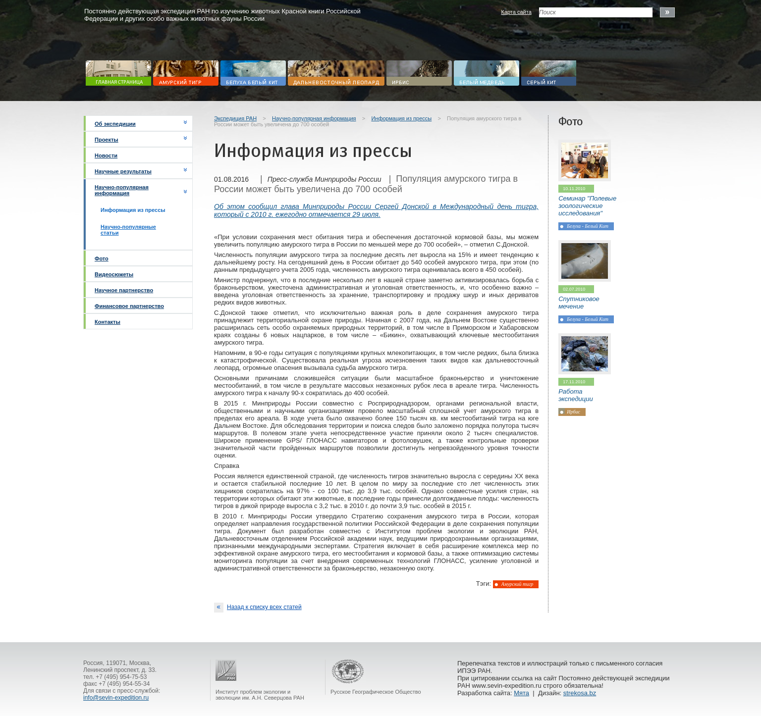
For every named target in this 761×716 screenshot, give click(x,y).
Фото (102, 258)
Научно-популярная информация (122, 190)
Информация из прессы (401, 118)
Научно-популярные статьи (128, 230)
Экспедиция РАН (235, 118)
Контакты (107, 322)
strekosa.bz (579, 693)
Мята (521, 693)
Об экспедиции (115, 124)
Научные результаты (123, 171)
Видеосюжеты (114, 274)
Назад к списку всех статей (258, 608)
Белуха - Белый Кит (587, 226)
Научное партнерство (124, 290)
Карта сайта (516, 12)
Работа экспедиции (575, 395)
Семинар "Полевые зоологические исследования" (587, 206)
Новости (106, 155)
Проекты (106, 140)
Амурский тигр (517, 584)
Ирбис (573, 411)
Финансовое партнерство (129, 306)
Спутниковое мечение (578, 302)
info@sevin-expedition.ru (116, 697)
